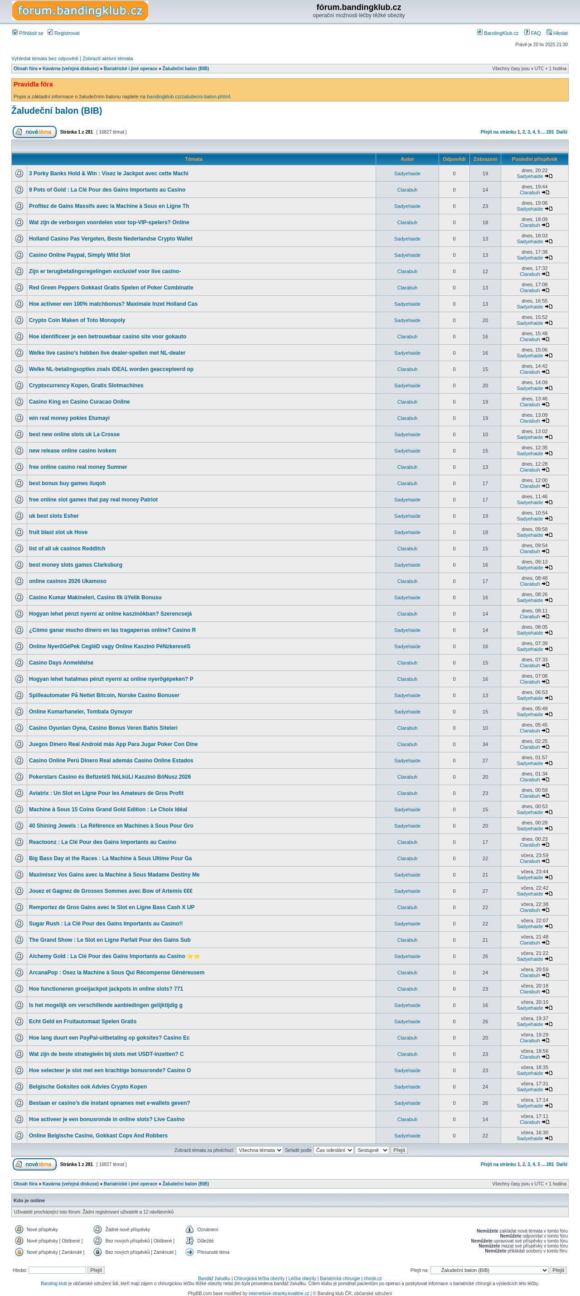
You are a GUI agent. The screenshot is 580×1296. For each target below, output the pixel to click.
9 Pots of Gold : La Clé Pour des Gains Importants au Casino (107, 190)
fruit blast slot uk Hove (58, 532)
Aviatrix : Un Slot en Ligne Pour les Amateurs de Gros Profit (106, 793)
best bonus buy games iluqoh (67, 483)
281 (550, 132)
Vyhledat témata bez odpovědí (44, 58)
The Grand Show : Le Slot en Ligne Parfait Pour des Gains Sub (110, 940)
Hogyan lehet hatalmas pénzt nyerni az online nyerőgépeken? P (111, 679)
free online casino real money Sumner (78, 467)
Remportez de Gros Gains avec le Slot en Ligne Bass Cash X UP (111, 907)
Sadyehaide (407, 173)
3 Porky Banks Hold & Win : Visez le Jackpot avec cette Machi (108, 173)
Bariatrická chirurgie (340, 1278)
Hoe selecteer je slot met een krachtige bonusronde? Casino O (110, 1070)
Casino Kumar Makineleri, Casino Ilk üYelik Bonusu (95, 597)
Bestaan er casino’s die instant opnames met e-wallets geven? (109, 1103)
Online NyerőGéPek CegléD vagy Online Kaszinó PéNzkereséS (109, 646)
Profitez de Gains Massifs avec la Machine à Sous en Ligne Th (109, 206)
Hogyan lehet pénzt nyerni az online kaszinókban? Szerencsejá (110, 614)
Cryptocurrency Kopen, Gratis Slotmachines (86, 385)
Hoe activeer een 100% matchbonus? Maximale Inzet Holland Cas (113, 304)
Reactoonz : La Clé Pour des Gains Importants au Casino (102, 842)
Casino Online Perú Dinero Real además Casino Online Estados (111, 760)
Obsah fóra (26, 68)
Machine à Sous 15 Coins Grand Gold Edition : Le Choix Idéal (108, 809)
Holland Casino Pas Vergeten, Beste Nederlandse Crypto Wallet (111, 239)
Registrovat (64, 33)
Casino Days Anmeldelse (61, 663)
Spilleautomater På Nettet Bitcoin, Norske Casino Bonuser (104, 695)
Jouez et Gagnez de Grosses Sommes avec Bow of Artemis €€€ (111, 891)
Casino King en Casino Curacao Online (79, 402)
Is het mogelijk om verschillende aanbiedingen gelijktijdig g (106, 1005)
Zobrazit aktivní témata (107, 58)
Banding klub (54, 1283)
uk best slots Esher (54, 516)
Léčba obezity (302, 1278)
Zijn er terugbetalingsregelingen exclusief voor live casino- (105, 271)
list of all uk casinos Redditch (67, 548)
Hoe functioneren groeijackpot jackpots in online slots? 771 (106, 989)
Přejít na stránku (498, 132)
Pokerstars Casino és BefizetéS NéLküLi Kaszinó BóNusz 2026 (110, 777)
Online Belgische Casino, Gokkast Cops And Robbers (98, 1135)
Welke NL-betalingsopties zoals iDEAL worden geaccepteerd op (111, 369)
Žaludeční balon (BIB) (186, 68)
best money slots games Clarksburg (75, 565)
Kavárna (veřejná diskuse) (71, 68)
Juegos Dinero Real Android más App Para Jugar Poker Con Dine (113, 744)
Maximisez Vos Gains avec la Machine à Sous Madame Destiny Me (114, 875)
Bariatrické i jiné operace (130, 68)
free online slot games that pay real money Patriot (93, 499)
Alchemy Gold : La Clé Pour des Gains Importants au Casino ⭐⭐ (114, 956)
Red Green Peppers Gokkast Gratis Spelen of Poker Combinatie (111, 287)
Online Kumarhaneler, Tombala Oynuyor (81, 711)
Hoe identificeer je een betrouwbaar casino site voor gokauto (107, 336)
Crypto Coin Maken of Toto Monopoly (77, 320)
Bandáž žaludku (214, 1278)
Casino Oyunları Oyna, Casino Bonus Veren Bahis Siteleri (103, 728)
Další (561, 132)
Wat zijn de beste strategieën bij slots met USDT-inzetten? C (106, 1054)
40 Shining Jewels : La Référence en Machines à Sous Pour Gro (111, 826)
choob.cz (373, 1278)
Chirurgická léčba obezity (259, 1278)
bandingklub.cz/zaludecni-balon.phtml (188, 96)
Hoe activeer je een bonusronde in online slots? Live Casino (106, 1119)
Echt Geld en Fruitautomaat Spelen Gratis (82, 1021)
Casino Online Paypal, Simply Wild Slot (79, 255)
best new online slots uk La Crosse (74, 434)
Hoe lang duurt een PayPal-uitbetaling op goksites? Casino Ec (109, 1038)
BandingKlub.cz (498, 33)
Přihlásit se (28, 33)
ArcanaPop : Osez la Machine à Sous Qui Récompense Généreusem (116, 972)
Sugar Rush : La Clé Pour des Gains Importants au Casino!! (106, 923)
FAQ (532, 33)
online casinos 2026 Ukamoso (67, 581)
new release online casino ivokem (72, 451)
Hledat (557, 33)
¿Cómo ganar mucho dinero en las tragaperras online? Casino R (112, 630)
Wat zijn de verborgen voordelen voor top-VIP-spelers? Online (109, 222)
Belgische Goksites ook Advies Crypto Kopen (88, 1087)
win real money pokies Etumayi (69, 418)
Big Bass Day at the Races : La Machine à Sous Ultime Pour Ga (110, 858)
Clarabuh (407, 190)
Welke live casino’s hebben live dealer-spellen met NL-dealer (107, 353)
